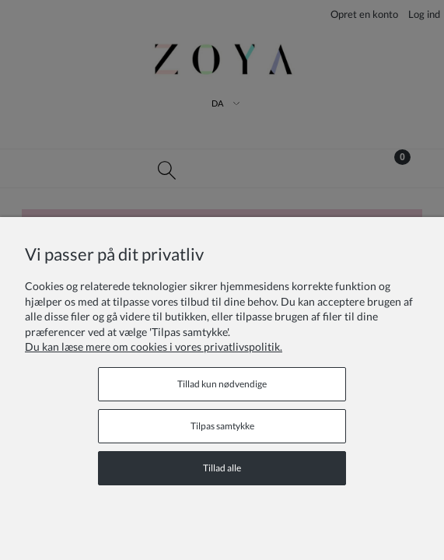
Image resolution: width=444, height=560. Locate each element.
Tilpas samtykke (222, 426)
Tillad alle (222, 468)
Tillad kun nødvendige (222, 384)
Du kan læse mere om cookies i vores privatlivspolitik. (153, 346)
